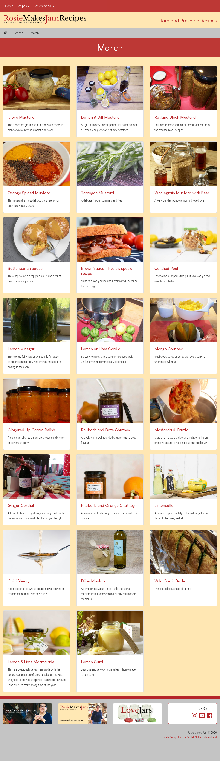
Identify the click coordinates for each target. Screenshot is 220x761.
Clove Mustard (21, 117)
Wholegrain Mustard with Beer (181, 193)
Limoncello (163, 505)
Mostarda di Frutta (171, 430)
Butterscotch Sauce (25, 268)
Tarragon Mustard (97, 193)
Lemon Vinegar (21, 349)
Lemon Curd (92, 662)
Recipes (23, 6)
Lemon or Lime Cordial (101, 349)
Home (9, 6)
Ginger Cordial (21, 505)
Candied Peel (166, 268)
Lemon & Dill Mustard (100, 117)
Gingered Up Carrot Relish (31, 430)
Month (19, 33)
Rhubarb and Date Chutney (105, 430)
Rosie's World (44, 6)
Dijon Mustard (94, 581)
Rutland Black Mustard (175, 117)
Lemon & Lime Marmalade (31, 662)
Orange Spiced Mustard (29, 193)
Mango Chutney (168, 349)
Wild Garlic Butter (170, 581)
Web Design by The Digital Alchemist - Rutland (190, 737)
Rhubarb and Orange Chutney (108, 505)
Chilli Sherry (19, 581)
